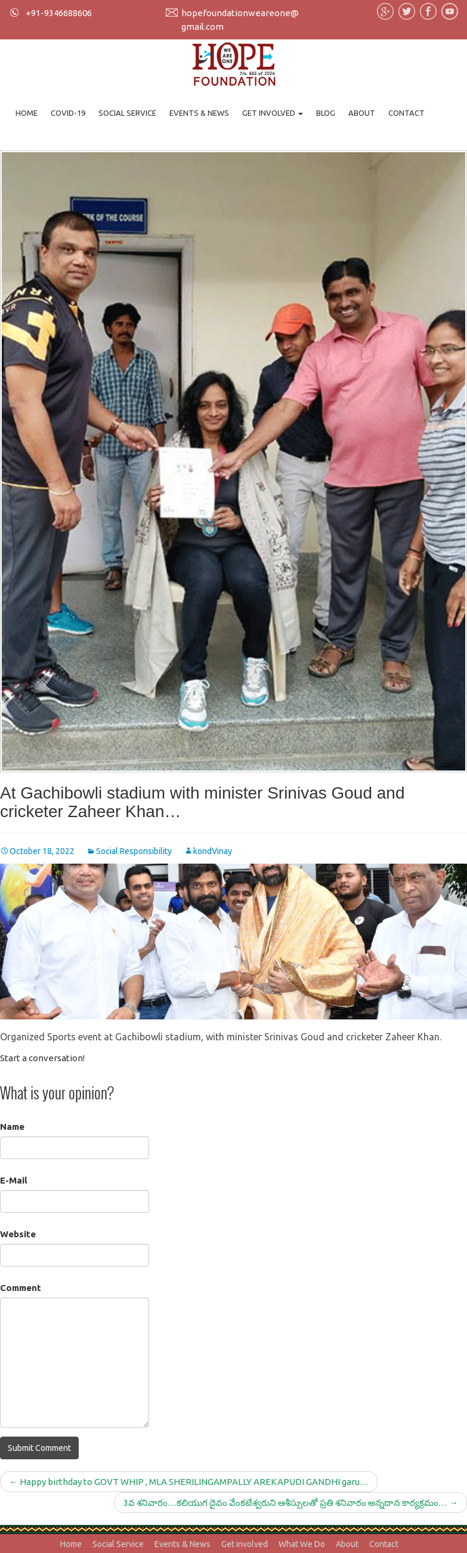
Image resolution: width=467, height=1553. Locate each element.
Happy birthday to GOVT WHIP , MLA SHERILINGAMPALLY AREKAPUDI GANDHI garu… (189, 1482)
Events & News (199, 113)
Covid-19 (68, 113)
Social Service (127, 113)
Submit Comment (39, 1448)
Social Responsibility (134, 851)
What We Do (302, 1544)
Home (27, 113)
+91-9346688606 (59, 13)
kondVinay (212, 851)
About (361, 113)
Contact (406, 113)
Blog (325, 113)
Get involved (272, 113)
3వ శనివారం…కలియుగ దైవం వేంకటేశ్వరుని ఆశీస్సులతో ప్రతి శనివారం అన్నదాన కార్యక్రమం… (290, 1502)
